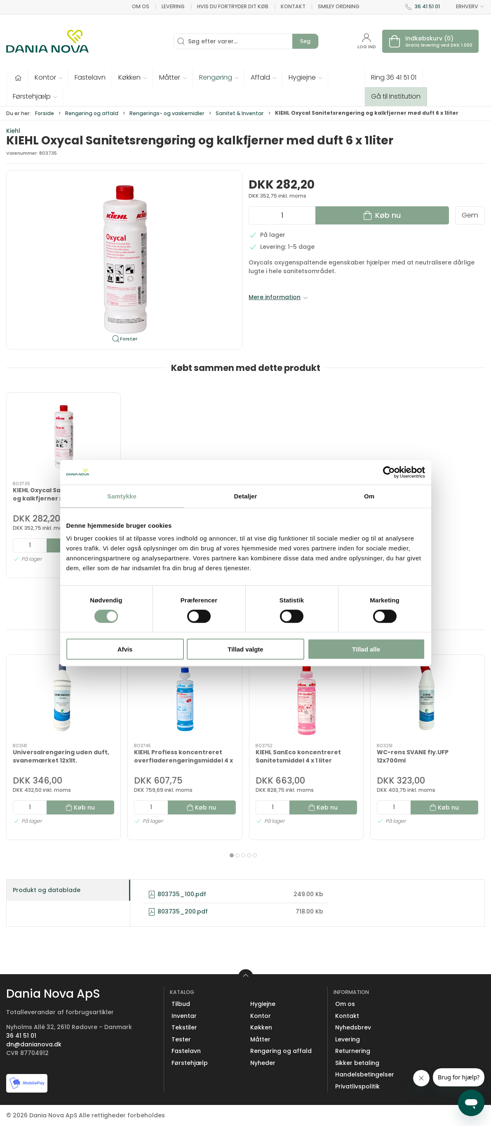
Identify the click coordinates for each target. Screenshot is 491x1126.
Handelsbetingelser (364, 1074)
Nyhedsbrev (353, 1027)
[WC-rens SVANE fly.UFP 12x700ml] (427, 699)
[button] (48, 77)
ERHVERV (465, 6)
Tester (181, 1039)
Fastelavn (186, 1051)
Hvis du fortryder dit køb (232, 6)
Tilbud (180, 1004)
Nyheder (262, 1063)
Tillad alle (366, 649)
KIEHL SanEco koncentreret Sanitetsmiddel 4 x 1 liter (298, 756)
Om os (140, 6)
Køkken (261, 1027)
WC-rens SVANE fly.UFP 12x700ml (413, 756)
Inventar (184, 1016)
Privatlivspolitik (357, 1086)
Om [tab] (369, 495)
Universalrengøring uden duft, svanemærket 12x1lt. (61, 756)
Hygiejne (262, 1004)
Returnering (352, 1051)
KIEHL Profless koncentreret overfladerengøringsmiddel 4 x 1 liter (183, 760)
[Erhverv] (47, 41)
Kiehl (13, 131)
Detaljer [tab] (245, 495)
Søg (305, 41)
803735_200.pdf (178, 911)
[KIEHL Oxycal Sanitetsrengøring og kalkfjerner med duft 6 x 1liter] (63, 437)
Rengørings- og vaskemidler (166, 113)
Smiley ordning (338, 6)
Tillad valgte (245, 649)
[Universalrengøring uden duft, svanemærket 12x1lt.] (63, 699)
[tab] (232, 855)
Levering (173, 6)
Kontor (260, 1016)
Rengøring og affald (91, 113)
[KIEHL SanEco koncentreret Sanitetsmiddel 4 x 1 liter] (306, 699)
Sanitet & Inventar (240, 113)
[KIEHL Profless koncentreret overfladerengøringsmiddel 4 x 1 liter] (184, 699)
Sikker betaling (357, 1063)
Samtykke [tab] (121, 495)
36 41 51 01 (427, 6)
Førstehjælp (189, 1063)
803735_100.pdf (177, 894)
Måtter (260, 1039)
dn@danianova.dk (33, 1044)
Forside (44, 113)
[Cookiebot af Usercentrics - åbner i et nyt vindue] (389, 472)
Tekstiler (184, 1027)
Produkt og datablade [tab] (46, 890)
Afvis (125, 649)
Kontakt (293, 6)
